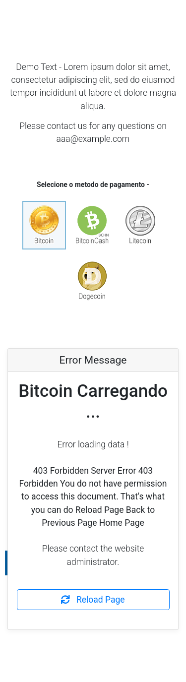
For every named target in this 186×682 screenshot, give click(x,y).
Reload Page (92, 600)
